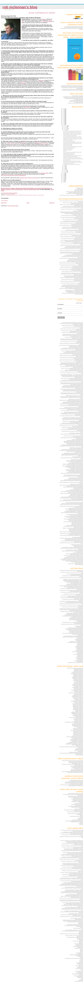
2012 (63, 124)
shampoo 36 (81, 922)
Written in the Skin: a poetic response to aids (75, 772)
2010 (63, 174)
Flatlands (81, 979)
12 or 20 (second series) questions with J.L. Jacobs (72, 136)
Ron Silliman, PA (80, 727)
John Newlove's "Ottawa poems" (77, 524)
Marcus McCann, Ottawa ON (78, 709)
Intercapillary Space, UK (78, 803)
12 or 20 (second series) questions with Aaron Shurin (72, 142)
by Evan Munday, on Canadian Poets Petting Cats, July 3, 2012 (72, 595)
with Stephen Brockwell (79, 639)
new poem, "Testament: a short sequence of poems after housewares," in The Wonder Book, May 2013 (73, 853)
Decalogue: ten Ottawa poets (78, 766)
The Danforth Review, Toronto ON (77, 798)
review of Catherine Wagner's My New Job (75, 463)
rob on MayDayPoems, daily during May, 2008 (75, 937)
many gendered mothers (78, 189)
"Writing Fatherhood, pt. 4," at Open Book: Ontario (74, 287)
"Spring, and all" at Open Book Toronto (76, 448)
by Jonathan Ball (80, 621)
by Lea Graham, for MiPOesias (77, 634)
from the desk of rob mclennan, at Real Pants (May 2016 (73, 206)
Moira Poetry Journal (79, 965)
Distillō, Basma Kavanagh (67, 144)
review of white (80, 476)
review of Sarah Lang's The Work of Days (75, 496)
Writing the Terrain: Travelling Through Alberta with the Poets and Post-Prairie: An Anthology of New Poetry (71, 534)
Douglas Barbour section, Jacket (77, 763)
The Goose (81, 802)
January (64, 172)
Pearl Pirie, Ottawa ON (79, 716)
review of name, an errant (78, 527)
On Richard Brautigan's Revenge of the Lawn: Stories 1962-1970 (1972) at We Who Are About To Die (71, 384)
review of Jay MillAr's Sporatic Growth (76, 515)
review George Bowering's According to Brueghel (74, 469)
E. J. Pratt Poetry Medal (46, 21)
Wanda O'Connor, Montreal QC (77, 713)
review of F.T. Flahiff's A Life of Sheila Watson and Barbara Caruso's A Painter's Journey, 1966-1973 (73, 528)
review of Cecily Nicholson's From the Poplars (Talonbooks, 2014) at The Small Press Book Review (71, 268)
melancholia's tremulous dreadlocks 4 (76, 954)
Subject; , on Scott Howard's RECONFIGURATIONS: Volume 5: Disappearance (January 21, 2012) (72, 897)
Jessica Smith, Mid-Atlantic (78, 729)
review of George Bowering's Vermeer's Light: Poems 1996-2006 (71, 497)
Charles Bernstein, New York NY (77, 672)
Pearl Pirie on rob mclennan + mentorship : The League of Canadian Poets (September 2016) (73, 203)
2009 (63, 175)
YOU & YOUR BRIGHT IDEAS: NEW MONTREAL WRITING (72, 771)
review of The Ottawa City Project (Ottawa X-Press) (74, 508)
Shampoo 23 (80, 966)
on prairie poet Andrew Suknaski (77, 439)
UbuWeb (81, 822)
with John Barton (80, 652)
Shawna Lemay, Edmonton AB (77, 703)
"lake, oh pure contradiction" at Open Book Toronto (74, 466)
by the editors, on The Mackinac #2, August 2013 (74, 584)
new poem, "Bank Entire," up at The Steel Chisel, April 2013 (72, 856)
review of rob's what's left (78, 546)
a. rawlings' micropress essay (78, 552)
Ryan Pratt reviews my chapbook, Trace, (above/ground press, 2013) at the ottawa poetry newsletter (72, 331)
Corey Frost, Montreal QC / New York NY (76, 692)
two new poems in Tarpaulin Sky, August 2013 (75, 842)
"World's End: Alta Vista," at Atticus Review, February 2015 (73, 227)
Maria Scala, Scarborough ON (77, 724)
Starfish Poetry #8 (80, 936)
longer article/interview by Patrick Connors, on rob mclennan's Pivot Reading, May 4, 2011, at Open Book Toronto (71, 409)
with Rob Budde (80, 635)
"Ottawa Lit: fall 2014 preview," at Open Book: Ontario (73, 247)
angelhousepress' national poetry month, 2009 (75, 924)
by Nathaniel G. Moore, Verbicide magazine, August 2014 (73, 579)
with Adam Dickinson (79, 646)
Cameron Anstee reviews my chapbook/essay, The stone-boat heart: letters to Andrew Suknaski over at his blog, (72, 351)
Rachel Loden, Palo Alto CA (78, 704)
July (64, 165)
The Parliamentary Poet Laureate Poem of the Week (74, 958)
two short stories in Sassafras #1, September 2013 (74, 841)
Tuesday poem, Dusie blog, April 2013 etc (75, 761)
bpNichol (23, 142)
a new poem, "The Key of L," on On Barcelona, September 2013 (72, 840)
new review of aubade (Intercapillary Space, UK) (74, 490)
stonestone (81, 974)
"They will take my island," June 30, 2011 (76, 913)
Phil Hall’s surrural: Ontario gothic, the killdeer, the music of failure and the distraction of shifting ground (71, 494)
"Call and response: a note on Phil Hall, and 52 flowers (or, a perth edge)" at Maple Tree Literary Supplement (71, 404)
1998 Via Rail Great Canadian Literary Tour (75, 103)
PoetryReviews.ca (80, 814)
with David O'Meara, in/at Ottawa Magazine (75, 596)
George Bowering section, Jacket (77, 767)
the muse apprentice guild (78, 975)
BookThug (26, 195)
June (64, 166)
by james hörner (80, 655)
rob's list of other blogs (79, 754)
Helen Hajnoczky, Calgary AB (78, 697)
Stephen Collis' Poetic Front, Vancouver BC (75, 813)
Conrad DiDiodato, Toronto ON (77, 687)
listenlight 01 (81, 956)
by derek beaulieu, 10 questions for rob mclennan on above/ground (71, 608)
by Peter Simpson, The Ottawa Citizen (76, 617)
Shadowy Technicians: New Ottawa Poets (75, 785)
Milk (82, 978)
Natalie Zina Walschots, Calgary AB (77, 739)
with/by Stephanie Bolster (78, 660)
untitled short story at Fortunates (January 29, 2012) (74, 895)
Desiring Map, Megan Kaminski (68, 154)
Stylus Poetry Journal (79, 945)
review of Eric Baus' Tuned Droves (77, 459)
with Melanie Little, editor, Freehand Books (75, 627)
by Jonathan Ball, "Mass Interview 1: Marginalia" (74, 614)
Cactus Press (34, 195)
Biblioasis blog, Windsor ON (78, 674)
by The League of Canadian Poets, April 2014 (75, 583)
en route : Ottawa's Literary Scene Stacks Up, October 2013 (72, 322)
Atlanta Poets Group (79, 745)
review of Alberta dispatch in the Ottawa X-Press (74, 470)
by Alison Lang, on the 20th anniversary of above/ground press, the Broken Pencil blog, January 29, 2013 (71, 591)
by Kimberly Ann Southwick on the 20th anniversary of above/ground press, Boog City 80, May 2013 (73, 587)
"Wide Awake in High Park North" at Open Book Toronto (73, 441)
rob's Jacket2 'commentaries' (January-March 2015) (74, 98)
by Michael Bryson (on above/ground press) (75, 662)
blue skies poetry (80, 938)
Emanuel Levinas (45, 143)
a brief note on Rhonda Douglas (77, 522)
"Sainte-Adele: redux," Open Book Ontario (75, 399)
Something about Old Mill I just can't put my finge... (72, 134)
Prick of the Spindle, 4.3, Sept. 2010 (76, 918)
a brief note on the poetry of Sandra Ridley (75, 509)
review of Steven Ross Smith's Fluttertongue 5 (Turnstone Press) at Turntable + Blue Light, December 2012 (71, 346)
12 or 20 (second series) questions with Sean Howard (72, 146)
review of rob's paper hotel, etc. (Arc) (76, 554)
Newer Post (3, 202)
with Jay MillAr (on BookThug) (78, 651)
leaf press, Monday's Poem (78, 928)
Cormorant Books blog (79, 681)
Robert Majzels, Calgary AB (78, 707)
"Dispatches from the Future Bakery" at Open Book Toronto (72, 464)
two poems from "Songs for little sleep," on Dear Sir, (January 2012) (71, 899)
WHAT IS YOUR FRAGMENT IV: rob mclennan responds (73, 284)
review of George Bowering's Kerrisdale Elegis (75, 472)
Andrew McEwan (14, 195)
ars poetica (81, 931)
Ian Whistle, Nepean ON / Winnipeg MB (76, 742)
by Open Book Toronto (79, 620)
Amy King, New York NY (78, 700)
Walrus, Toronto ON (79, 944)
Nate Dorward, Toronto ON (78, 688)
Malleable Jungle (80, 967)
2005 (63, 179)
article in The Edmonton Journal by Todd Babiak (74, 502)
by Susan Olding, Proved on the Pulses (76, 618)
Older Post (51, 202)
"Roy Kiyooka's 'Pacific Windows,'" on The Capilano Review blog (71, 374)
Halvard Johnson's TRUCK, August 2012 (76, 762)
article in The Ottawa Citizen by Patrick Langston (74, 510)
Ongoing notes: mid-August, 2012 (69, 153)
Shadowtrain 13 (80, 947)
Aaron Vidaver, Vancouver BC (78, 738)
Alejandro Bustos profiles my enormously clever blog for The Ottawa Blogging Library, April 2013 (72, 336)
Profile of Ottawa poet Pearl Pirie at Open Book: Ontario (73, 385)
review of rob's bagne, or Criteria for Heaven (75, 556)
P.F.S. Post (81, 964)
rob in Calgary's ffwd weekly (78, 488)
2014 (63, 122)
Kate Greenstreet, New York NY (77, 696)
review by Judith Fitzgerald (78, 487)
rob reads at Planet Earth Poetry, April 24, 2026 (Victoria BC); (72, 85)
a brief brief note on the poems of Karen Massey (74, 517)
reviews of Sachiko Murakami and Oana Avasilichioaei (73, 475)
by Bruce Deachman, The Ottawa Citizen (76, 619)
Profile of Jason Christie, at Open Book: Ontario (74, 254)
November (65, 126)
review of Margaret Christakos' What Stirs (76, 471)
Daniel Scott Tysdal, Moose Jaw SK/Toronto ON (74, 736)
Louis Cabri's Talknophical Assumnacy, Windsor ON (74, 820)
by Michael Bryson (80, 661)
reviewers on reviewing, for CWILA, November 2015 (74, 213)
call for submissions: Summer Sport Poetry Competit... (72, 133)
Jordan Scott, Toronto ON (78, 726)
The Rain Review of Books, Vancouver (76, 816)
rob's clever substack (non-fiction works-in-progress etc (73, 27)
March (64, 169)
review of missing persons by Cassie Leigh (75, 428)
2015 (63, 121)
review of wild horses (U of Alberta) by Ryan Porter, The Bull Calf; (71, 412)
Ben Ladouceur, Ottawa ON (78, 701)
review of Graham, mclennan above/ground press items (73, 526)
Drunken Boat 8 (80, 953)
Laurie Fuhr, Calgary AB (79, 693)
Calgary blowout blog (79, 748)
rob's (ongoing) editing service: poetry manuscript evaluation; (72, 90)
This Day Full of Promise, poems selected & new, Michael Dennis (71, 784)
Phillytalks (81, 812)
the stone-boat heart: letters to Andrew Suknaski (74, 525)
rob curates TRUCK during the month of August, (71, 164)
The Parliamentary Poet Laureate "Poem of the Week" (73, 809)
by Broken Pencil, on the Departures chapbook (75, 629)
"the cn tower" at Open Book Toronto (76, 462)
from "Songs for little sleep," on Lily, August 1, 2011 (74, 907)
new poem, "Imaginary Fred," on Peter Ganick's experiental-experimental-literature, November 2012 (72, 875)
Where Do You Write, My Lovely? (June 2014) (75, 261)
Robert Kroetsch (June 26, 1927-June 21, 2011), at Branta (73, 402)
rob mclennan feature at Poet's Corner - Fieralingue (74, 930)
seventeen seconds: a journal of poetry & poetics (74, 191)
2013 (63, 123)
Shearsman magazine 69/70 (78, 946)
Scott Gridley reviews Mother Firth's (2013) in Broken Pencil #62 (72, 286)
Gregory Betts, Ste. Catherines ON (77, 673)
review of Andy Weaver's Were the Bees (76, 529)
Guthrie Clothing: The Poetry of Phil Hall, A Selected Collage (72, 760)
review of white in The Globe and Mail (76, 495)
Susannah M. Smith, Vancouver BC (77, 730)
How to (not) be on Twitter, (67, 145)
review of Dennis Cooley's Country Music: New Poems (73, 518)
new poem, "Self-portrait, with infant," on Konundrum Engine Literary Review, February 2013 (72, 867)
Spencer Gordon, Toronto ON (78, 695)
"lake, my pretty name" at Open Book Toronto (75, 461)
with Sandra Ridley (79, 626)
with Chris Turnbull (79, 644)
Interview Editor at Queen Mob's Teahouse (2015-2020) (73, 97)
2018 (63, 117)
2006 (63, 178)
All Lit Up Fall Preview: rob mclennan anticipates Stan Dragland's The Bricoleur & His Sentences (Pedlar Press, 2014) (71, 240)
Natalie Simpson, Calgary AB (78, 728)
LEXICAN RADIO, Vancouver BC (77, 807)
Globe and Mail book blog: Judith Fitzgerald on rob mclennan (72, 454)
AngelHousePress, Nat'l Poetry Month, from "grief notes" (73, 920)
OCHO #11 (81, 941)
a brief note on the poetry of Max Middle (76, 530)
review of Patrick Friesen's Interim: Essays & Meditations (73, 486)
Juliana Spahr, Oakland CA (78, 731)
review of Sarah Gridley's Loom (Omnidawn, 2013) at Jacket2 (72, 285)
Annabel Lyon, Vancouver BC (78, 705)
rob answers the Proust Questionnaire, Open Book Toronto (73, 615)
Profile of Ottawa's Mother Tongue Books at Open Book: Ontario (72, 382)
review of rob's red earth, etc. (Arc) (77, 544)
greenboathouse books (79, 981)
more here (81, 824)
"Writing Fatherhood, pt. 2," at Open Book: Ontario (74, 291)
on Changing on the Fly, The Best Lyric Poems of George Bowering (71, 538)
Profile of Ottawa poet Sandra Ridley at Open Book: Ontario (72, 386)
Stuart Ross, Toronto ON (78, 722)
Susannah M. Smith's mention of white (76, 489)
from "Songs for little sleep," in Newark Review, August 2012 (72, 883)
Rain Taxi (81, 817)
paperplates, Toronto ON (78, 810)
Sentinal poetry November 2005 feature (76, 101)
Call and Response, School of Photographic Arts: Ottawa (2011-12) (71, 195)
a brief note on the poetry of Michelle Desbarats (74, 514)
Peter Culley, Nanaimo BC (78, 683)
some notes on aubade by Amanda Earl (76, 520)
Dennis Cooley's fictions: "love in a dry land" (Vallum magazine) (72, 491)
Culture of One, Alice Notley (68, 148)
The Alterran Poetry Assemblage (77, 973)
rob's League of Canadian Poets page (76, 100)
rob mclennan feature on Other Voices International (74, 935)
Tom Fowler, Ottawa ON (79, 691)
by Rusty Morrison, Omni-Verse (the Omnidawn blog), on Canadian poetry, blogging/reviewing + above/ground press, (71, 602)
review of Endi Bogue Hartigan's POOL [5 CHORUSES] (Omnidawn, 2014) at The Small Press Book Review (73, 276)
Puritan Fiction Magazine (78, 943)
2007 (63, 177)
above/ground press (79, 187)
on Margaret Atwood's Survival (77, 545)
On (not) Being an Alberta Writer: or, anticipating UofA (73, 511)
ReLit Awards (80, 818)
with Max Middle (80, 653)
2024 (63, 111)
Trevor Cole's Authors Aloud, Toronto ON (76, 797)
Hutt (82, 970)
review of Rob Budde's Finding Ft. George (75, 477)
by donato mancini (80, 658)
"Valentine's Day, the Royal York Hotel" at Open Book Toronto (72, 444)
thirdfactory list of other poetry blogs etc (76, 752)
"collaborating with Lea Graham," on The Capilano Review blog (72, 375)
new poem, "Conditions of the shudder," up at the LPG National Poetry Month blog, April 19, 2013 (72, 855)
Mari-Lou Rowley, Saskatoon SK (77, 723)
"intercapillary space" (79, 955)
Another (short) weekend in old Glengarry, (70, 156)
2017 (63, 118)
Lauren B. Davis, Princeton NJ (77, 685)
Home (28, 202)
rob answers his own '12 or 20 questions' (76, 630)
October (64, 127)
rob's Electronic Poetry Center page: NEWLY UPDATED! (73, 96)
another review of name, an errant (77, 523)
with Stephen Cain (80, 656)
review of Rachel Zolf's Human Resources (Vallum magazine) (72, 503)
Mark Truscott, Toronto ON (78, 734)
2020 (63, 115)
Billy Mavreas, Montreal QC (78, 708)
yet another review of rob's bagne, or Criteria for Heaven (73, 558)
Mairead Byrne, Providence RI (77, 678)
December (65, 125)
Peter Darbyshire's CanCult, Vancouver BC (75, 796)
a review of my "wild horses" (78, 210)
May (64, 167)
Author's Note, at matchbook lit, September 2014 (74, 246)
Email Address (61, 304)
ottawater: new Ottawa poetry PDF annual (75, 192)
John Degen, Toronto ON (78, 686)
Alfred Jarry (23, 82)
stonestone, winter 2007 (79, 948)
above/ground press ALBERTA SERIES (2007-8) (74, 193)
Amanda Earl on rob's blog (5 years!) (76, 484)
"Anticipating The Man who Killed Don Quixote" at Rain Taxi (72, 421)
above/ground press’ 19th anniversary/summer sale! (72, 143)
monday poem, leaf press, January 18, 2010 (75, 921)
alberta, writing (80, 751)
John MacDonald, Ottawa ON (78, 706)
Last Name (60, 312)
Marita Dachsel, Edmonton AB (77, 684)
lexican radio (81, 932)
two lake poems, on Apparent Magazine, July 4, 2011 (73, 910)
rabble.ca (81, 815)
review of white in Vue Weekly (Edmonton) (75, 492)
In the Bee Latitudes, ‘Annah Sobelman (70, 135)
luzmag (81, 959)
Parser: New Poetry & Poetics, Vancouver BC (75, 811)
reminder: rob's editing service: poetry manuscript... (72, 157)
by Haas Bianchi (80, 637)
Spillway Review (80, 963)
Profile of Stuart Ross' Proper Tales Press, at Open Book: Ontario (71, 245)
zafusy (82, 961)
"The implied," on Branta (78, 452)
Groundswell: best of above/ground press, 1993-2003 (73, 782)
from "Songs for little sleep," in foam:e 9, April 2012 (74, 889)
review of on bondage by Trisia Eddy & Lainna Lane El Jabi (72, 465)
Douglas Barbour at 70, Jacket (77, 456)
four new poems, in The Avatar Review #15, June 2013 (73, 848)
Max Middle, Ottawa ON (79, 710)
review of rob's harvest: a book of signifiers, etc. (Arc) (73, 555)
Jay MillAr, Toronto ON (79, 711)
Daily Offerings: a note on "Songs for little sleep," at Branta (73, 348)
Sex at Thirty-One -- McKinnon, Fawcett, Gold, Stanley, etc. (72, 547)
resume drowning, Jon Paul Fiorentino (76, 783)
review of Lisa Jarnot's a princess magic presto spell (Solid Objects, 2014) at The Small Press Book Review (71, 259)
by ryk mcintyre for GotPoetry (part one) (76, 632)
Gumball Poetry (80, 977)
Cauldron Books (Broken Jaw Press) (76, 780)
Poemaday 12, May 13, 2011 (78, 915)
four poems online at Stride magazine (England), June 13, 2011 (72, 914)
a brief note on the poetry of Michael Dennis (75, 519)
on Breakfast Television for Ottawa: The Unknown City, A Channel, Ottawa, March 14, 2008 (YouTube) (71, 833)
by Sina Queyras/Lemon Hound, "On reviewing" (74, 613)
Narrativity (81, 808)
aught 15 (81, 957)
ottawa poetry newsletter (78, 190)
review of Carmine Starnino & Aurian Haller (75, 563)
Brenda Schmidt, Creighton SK (77, 725)
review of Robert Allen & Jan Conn (77, 561)
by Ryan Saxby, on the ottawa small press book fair (74, 628)
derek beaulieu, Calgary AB (78, 671)
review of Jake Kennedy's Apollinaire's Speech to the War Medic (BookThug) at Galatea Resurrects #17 (72, 379)
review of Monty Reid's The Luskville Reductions (74, 460)
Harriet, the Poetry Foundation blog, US (76, 717)
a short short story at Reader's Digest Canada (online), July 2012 (71, 884)
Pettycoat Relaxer (80, 976)
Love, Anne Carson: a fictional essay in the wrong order (73, 435)
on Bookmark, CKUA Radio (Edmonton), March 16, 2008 (73, 831)
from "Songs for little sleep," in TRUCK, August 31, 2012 (73, 882)
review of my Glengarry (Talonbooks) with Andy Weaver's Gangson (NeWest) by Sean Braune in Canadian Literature (71, 365)
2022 (63, 113)
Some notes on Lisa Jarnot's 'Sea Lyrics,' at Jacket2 (74, 337)
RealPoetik (81, 960)
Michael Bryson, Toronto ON (78, 676)
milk (82, 929)
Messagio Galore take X (67, 149)
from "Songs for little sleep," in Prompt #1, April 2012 (74, 890)
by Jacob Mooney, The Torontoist (77, 616)
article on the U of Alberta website (77, 498)
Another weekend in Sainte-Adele (69, 147)
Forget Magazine (80, 939)
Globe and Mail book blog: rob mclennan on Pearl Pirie (73, 453)
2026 (63, 108)
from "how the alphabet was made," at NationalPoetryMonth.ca (72, 891)
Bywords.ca (81, 942)
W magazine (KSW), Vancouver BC (77, 821)
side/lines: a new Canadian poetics (77, 769)
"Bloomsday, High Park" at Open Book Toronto (75, 440)
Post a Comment (4, 200)
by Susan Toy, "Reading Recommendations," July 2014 (73, 581)
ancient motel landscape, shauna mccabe (75, 781)
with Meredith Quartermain (78, 654)
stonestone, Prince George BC (77, 819)
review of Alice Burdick (79, 562)
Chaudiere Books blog (79, 749)
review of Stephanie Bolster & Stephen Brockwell (74, 553)
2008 (63, 176)
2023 (63, 112)
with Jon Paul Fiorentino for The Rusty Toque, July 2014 (73, 580)
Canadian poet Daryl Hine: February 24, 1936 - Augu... (72, 137)
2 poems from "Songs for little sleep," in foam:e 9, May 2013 (72, 854)
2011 (63, 173)
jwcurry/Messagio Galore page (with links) (75, 806)
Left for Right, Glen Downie (68, 139)
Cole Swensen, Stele (66, 159)
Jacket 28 (81, 969)
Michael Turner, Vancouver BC (77, 735)
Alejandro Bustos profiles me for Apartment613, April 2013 (73, 334)
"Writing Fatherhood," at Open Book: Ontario (75, 292)
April (64, 168)
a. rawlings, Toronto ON (79, 720)
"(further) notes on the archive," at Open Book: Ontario (73, 255)
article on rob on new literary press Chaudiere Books (74, 516)
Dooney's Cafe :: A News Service (77, 801)
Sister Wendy (27, 107)
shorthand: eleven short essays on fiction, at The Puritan (73, 352)
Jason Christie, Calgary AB (78, 680)
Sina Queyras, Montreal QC (78, 719)
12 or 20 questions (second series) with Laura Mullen (72, 131)
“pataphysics (41, 80)
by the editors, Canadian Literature (77, 574)
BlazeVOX (81, 940)
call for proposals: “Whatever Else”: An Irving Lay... (72, 132)
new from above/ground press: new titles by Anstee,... (72, 155)
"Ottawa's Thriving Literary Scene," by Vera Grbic (74, 395)
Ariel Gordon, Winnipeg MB (78, 694)
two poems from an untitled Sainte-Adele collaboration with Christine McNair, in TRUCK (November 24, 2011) (72, 903)
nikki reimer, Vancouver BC (78, 721)
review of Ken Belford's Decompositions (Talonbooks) (73, 407)
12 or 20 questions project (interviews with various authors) (72, 633)
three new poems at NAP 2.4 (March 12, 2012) (75, 894)
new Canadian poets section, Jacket (76, 770)
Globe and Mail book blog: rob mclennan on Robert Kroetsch (72, 449)
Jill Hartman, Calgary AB (78, 699)
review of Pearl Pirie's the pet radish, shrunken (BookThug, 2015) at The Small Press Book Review (71, 224)
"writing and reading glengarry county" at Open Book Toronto (72, 427)
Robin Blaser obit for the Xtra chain (77, 468)
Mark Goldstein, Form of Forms (68, 163)
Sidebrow (81, 950)
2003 (63, 182)
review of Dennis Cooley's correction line (76, 478)
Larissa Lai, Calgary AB (79, 702)
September (65, 128)
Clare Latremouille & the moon (77, 537)
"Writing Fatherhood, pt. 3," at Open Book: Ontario (74, 290)
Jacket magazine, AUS (79, 805)
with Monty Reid (80, 645)
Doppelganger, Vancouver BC (78, 800)
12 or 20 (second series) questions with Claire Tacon (72, 152)
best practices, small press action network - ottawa (74, 539)
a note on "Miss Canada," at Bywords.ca (76, 347)
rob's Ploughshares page (78, 102)
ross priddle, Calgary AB (78, 718)
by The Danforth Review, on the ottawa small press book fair (72, 622)
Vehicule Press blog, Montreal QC (77, 737)
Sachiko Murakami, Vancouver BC (77, 712)
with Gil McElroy (80, 659)
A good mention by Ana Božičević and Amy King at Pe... (73, 162)
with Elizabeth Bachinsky (78, 623)
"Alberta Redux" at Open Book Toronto (76, 447)
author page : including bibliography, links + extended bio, (42, 12)
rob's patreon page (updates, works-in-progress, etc (74, 26)
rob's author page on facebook (77, 95)
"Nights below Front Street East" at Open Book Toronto (73, 442)
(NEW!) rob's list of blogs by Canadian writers (75, 668)
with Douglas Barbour (79, 657)
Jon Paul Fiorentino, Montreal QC (77, 690)
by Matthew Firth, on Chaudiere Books (76, 641)
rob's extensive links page (78, 99)
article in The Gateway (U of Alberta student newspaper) (73, 499)
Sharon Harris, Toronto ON (78, 698)
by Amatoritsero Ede (79, 648)
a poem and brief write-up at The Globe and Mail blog (73, 925)
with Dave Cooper (80, 647)
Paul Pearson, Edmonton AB (78, 715)
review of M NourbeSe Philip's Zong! (76, 422)
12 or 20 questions (7, 195)
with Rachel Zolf (80, 643)
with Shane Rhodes (79, 640)
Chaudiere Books (80, 188)
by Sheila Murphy (80, 649)
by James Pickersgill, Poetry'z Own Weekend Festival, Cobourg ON (71, 609)
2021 (63, 114)
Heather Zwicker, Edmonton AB (77, 744)
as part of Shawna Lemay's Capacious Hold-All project (73, 479)
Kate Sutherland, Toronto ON (78, 733)
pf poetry (81, 927)
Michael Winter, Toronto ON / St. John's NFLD (75, 743)
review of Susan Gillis (79, 564)
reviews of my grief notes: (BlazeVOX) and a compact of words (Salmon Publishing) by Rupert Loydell (72, 369)
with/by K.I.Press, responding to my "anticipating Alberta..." (73, 636)
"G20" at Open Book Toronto (78, 436)
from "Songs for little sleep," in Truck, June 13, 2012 (74, 887)
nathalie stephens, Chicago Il (78, 732)
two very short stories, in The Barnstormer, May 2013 (74, 849)
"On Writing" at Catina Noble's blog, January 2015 (74, 230)
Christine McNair (41, 195)
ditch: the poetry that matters (78, 799)
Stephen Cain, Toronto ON (78, 679)
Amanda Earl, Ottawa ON (78, 689)
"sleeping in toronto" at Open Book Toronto (75, 467)
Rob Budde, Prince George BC (77, 677)
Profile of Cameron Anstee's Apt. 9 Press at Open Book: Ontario (72, 392)
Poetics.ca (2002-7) (79, 194)
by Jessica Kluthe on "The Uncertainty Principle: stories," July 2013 (71, 585)
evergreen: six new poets (78, 768)
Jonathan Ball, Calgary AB (78, 669)
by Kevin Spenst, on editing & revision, (76, 610)
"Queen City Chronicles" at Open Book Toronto (75, 451)
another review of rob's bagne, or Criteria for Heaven (74, 557)
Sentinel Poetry (80, 972)
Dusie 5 (81, 949)
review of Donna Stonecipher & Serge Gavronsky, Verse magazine (71, 485)
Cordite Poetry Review (79, 971)
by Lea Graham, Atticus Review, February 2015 (74, 573)
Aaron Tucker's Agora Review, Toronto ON (75, 793)
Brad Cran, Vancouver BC (78, 682)
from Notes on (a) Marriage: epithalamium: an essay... (72, 138)
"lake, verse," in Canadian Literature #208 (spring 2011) (73, 904)
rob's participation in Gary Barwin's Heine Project (74, 443)
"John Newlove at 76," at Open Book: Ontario (75, 260)
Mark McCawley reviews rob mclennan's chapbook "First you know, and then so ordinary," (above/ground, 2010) (71, 401)
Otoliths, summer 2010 (79, 919)
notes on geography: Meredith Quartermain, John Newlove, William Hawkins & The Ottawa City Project (71, 532)
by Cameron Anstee (79, 638)
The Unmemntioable (43, 173)
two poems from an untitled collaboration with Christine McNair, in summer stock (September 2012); (71, 881)
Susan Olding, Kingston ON (78, 714)
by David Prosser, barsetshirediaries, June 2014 (74, 582)
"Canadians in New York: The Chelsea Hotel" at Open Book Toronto (71, 450)
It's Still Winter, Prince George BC (77, 804)
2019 (63, 116)
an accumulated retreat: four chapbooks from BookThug (73, 521)
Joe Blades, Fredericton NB (78, 675)
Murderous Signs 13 (79, 952)
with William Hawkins (79, 650)
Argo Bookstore (21, 195)
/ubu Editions (80, 823)
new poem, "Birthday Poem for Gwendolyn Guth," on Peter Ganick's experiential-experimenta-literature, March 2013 (73, 864)
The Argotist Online (79, 962)
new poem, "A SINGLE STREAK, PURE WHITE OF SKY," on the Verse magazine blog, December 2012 (71, 873)
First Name (60, 308)
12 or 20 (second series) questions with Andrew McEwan (73, 158)
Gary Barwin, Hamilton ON (78, 670)
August (64, 129)
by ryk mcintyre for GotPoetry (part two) (76, 631)
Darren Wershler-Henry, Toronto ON (76, 740)
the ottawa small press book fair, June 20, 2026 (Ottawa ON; (72, 89)
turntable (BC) (80, 923)
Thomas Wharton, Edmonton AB (77, 741)
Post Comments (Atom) (12, 205)
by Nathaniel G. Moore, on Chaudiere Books (75, 642)
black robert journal (79, 926)
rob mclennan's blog (19, 7)
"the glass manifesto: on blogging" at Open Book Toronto (73, 417)
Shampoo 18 (80, 980)
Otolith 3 (81, 951)
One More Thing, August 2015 (77, 214)
